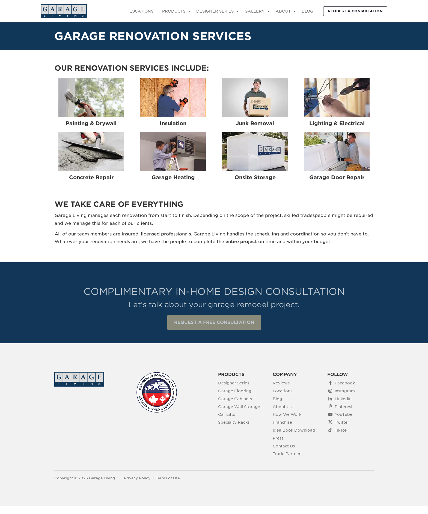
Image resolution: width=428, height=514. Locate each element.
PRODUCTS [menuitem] (173, 11)
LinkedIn (343, 399)
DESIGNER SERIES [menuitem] (215, 11)
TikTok (341, 430)
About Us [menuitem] (282, 407)
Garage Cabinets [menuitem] (235, 399)
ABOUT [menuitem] (283, 11)
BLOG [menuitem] (307, 11)
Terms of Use (168, 478)
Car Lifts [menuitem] (226, 414)
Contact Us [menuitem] (284, 446)
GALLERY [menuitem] (255, 11)
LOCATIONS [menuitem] (141, 11)
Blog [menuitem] (277, 399)
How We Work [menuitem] (287, 414)
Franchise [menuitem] (282, 422)
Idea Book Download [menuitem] (294, 430)
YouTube (343, 414)
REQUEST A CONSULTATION (355, 11)
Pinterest (344, 407)
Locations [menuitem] (282, 391)
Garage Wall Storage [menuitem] (239, 407)
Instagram (345, 391)
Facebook (345, 383)
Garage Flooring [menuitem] (234, 391)
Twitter (342, 422)
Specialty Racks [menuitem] (233, 422)
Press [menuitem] (278, 438)
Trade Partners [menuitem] (287, 454)
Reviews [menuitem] (281, 383)
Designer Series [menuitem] (233, 383)
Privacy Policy (137, 478)
